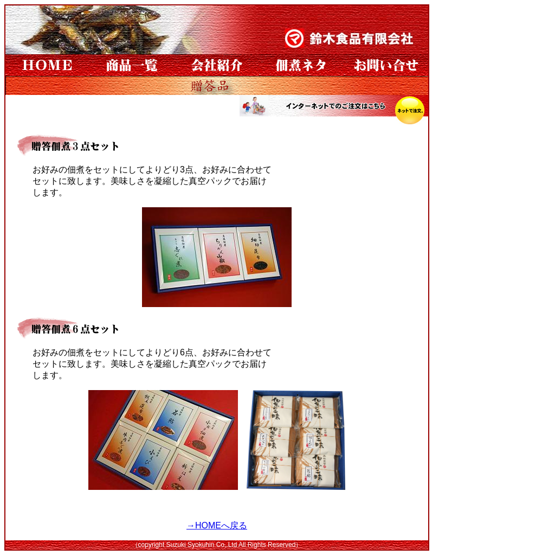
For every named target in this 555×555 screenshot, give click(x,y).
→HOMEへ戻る (216, 525)
